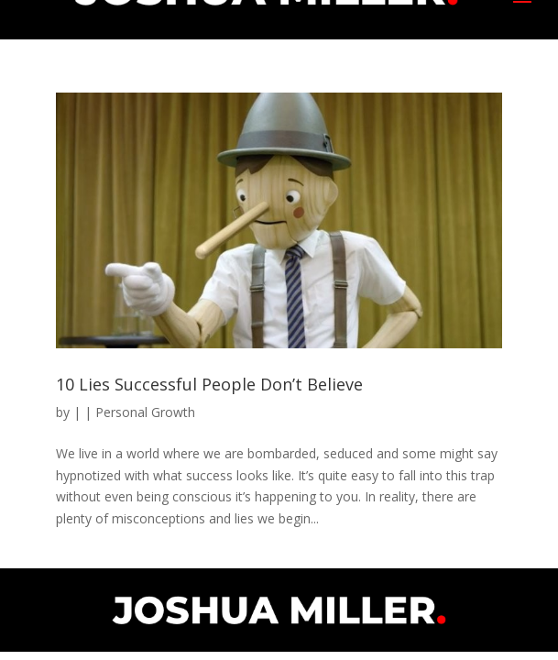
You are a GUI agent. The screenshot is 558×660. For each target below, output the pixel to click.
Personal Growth (145, 412)
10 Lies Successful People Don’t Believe (209, 384)
